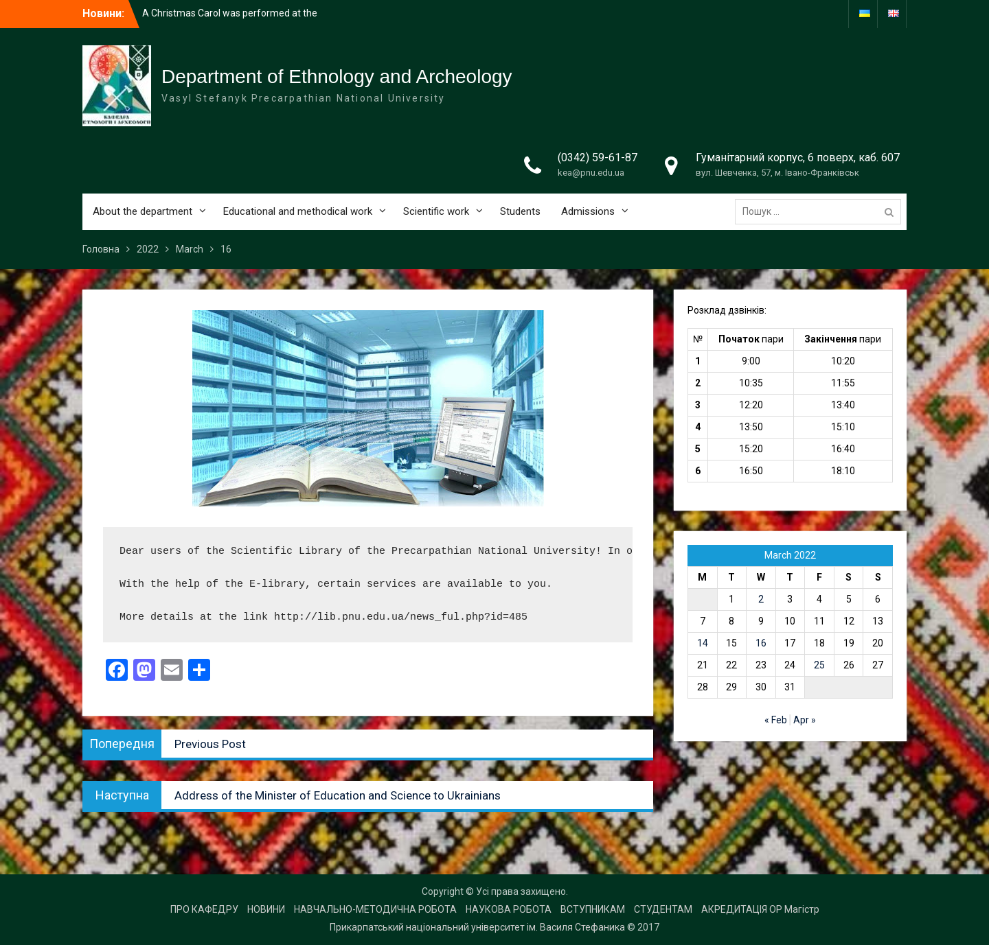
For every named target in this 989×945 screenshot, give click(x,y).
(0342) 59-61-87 (597, 157)
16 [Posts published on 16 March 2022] (760, 643)
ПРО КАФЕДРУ (204, 909)
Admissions (588, 211)
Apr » (804, 719)
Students (520, 211)
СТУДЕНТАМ (663, 909)
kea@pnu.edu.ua (591, 172)
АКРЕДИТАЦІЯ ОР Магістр (760, 909)
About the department (142, 211)
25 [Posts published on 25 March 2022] (819, 665)
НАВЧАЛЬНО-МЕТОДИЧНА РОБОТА (375, 909)
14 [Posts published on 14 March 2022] (702, 643)
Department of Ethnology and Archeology (336, 76)
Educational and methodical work (297, 211)
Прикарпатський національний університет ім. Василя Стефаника (477, 927)
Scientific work (436, 211)
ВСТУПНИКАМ (592, 909)
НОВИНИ (266, 909)
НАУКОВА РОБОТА (509, 909)
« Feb (775, 719)
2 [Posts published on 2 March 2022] (761, 599)
